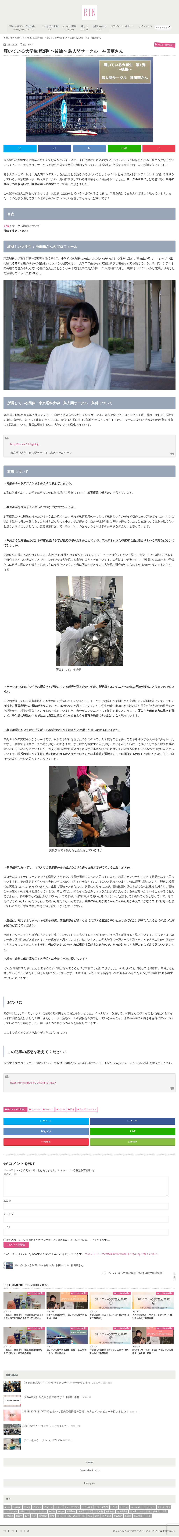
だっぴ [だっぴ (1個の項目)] (27, 1508)
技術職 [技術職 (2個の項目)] (156, 1512)
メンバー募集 (69, 29)
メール (8, 1214)
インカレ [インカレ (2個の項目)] (48, 1508)
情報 (72, 1110)
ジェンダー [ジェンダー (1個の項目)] (136, 1508)
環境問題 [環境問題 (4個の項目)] (43, 1516)
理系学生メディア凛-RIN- (142, 1531)
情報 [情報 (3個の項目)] (148, 1512)
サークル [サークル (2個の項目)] (124, 1508)
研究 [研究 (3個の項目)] (59, 1516)
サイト (7, 1227)
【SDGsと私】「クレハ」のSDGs (37, 1444)
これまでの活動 (50, 29)
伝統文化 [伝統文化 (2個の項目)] (82, 1512)
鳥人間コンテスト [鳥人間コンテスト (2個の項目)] (142, 1516)
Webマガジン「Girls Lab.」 (23, 29)
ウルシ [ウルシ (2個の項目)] (58, 1508)
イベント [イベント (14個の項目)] (37, 1508)
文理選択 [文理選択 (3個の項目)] (9, 1516)
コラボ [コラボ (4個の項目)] (114, 1508)
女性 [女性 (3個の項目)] (141, 1512)
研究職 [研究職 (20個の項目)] (67, 1516)
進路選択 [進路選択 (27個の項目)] (106, 1516)
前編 (6, 226)
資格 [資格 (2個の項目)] (90, 1516)
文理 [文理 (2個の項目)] (164, 1512)
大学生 (62, 1110)
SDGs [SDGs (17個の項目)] (7, 1508)
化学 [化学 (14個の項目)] (92, 1512)
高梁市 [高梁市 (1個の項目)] (128, 1516)
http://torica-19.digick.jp (24, 444)
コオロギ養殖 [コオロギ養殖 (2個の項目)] (101, 1508)
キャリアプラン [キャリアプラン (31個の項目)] (72, 1508)
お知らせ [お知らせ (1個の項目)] (17, 1508)
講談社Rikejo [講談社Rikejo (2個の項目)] (79, 1516)
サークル (35, 1110)
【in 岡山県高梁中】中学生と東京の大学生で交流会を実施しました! (55, 1387)
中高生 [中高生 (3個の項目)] (61, 1512)
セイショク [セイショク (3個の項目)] (149, 1508)
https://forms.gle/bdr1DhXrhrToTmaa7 (33, 1083)
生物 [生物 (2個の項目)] (52, 1516)
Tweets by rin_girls (89, 1471)
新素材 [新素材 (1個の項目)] (19, 1516)
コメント (9, 1174)
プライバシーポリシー (122, 27)
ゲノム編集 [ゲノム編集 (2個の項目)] (87, 1508)
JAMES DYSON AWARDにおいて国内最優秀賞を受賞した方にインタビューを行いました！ (68, 1416)
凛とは (85, 29)
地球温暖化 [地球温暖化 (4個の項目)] (122, 1512)
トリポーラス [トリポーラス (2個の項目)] (164, 1508)
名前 (7, 1201)
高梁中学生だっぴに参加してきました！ (40, 1430)
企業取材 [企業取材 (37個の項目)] (71, 1512)
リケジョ (49, 1110)
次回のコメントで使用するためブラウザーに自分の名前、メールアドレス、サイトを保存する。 (59, 1240)
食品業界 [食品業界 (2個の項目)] (118, 1516)
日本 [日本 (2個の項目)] (27, 1516)
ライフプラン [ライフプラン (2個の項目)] (11, 1512)
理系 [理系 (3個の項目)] (34, 1516)
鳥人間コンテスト (88, 1110)
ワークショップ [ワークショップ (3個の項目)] (38, 1512)
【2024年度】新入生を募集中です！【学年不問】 (45, 1401)
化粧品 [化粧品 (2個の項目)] (99, 1512)
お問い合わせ (100, 29)
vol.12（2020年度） (16, 1110)
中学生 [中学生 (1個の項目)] (52, 1512)
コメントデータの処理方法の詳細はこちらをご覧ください (121, 1255)
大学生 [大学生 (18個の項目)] (133, 1512)
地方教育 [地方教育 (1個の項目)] (110, 1512)
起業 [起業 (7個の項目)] (97, 1516)
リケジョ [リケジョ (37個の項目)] (24, 1512)
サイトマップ (145, 27)
